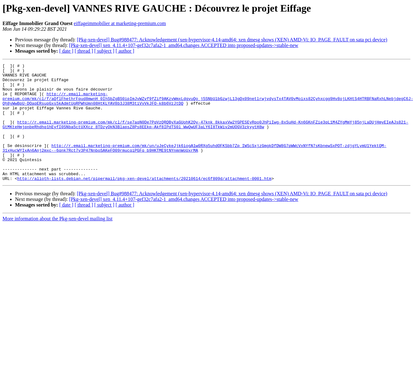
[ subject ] (104, 51)
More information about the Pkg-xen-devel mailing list (57, 242)
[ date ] (66, 51)
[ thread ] (84, 51)
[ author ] (125, 51)
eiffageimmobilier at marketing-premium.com (120, 23)
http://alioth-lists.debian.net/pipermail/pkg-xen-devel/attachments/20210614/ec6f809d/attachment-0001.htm (144, 202)
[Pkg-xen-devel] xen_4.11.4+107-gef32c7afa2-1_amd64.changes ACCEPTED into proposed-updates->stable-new (183, 45)
